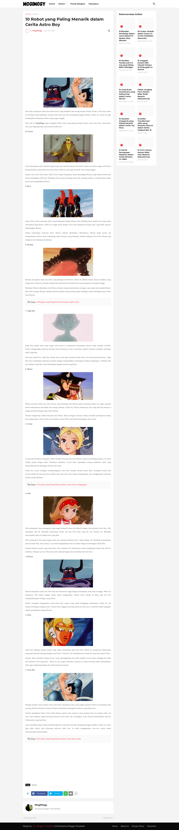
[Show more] (76, 793)
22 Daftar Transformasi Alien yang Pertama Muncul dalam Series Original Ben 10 (145, 124)
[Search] (154, 4)
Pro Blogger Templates (43, 826)
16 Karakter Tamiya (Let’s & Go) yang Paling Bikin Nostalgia (126, 64)
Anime (61, 4)
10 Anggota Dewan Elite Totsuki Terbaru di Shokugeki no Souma (145, 65)
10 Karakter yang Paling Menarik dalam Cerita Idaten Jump (58, 739)
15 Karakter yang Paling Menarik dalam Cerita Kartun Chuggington (61, 485)
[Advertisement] (68, 57)
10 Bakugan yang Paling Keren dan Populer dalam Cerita (57, 302)
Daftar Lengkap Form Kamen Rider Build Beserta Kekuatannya (145, 94)
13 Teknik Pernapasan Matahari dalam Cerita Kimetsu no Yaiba (126, 154)
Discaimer (151, 826)
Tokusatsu (93, 4)
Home (52, 4)
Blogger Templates (76, 826)
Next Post (107, 818)
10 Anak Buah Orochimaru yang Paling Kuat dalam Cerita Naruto (127, 94)
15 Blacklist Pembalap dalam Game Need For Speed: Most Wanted (127, 36)
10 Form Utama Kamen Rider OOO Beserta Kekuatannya (145, 153)
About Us (125, 826)
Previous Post (30, 818)
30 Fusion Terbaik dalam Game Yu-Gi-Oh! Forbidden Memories (146, 34)
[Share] (109, 31)
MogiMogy (41, 805)
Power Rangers (77, 4)
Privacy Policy (138, 826)
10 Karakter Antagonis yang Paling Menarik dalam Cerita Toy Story (126, 123)
